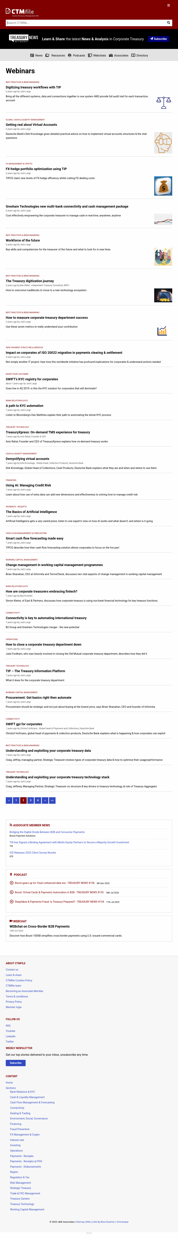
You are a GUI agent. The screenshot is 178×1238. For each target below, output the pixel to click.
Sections (11, 1088)
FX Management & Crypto (24, 1134)
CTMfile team (13, 985)
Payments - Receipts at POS (26, 1161)
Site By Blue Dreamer (104, 1221)
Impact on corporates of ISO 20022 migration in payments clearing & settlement (64, 352)
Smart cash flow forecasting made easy (34, 538)
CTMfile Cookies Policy (19, 980)
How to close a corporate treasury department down (43, 644)
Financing (15, 1124)
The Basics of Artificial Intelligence (31, 512)
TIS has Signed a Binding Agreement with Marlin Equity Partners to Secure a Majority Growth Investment (69, 842)
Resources (55, 55)
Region (14, 1172)
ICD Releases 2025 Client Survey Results (33, 852)
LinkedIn (11, 1036)
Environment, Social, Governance (29, 1118)
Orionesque (122, 1221)
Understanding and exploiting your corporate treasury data (48, 750)
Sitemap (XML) (83, 1221)
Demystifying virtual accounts (27, 459)
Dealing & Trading (20, 1113)
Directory (139, 55)
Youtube (10, 1031)
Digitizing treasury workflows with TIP (33, 87)
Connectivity (17, 1107)
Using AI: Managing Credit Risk (28, 485)
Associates (118, 55)
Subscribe (158, 39)
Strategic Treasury (20, 1188)
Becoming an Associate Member (24, 991)
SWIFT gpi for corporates (24, 724)
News (36, 55)
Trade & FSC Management (25, 1193)
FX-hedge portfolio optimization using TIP (36, 169)
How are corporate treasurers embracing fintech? (41, 591)
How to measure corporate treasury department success (47, 317)
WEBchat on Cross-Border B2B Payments (40, 926)
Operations (16, 1150)
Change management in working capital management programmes (54, 565)
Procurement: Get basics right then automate (38, 697)
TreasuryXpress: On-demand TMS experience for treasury (48, 432)
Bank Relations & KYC (22, 1091)
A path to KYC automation (24, 406)
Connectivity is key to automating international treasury (46, 618)
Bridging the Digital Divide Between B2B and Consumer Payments (47, 832)
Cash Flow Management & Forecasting (32, 1102)
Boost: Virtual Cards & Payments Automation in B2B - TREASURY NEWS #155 (57, 892)
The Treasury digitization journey (30, 281)
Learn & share (14, 975)
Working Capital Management (27, 1209)
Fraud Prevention (20, 1129)
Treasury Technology (22, 1204)
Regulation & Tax (19, 1177)
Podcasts (76, 55)
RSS (8, 1025)
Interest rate (17, 1140)
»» (52, 800)
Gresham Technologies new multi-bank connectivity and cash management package (67, 206)
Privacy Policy (14, 1001)
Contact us (12, 969)
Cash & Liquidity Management (27, 1097)
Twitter (10, 1041)
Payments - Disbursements (25, 1166)
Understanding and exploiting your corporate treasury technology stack (57, 777)
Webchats (97, 55)
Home (9, 1082)
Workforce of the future (23, 240)
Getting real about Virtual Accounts (31, 125)
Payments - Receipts (22, 1156)
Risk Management (20, 1182)
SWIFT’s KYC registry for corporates (32, 379)
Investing (15, 1145)
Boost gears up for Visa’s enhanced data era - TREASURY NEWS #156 (52, 882)
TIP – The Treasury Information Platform (35, 671)
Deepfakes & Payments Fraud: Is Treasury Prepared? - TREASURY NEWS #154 (57, 901)
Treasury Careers (20, 1198)
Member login (14, 1007)
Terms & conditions (17, 996)
